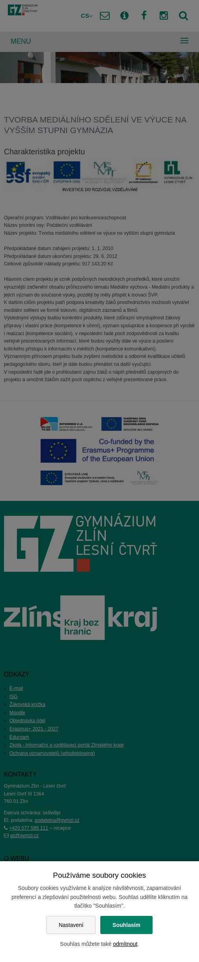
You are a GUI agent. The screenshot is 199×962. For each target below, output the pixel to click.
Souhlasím (126, 925)
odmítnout (125, 944)
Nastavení (71, 925)
